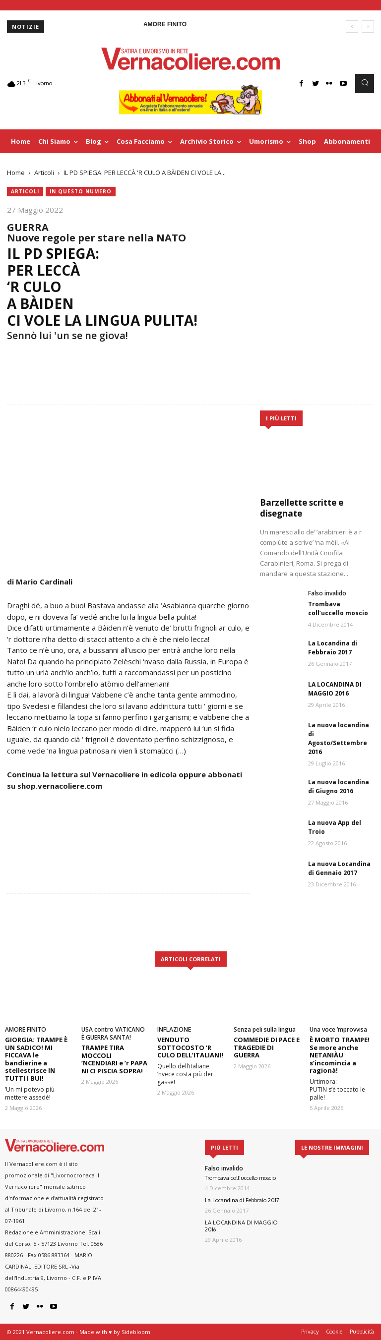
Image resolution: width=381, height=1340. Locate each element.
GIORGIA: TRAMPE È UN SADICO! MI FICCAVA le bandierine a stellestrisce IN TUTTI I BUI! (36, 1059)
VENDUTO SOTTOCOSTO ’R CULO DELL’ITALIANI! (190, 1047)
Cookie (334, 1331)
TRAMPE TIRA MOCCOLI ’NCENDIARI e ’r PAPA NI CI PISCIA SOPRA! (114, 1059)
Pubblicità (362, 1331)
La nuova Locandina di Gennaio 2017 (339, 868)
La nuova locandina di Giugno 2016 (338, 786)
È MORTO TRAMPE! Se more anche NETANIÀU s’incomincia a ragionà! (340, 1055)
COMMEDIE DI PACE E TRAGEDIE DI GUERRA (267, 1047)
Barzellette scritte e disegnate (301, 508)
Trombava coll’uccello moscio (338, 608)
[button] (364, 83)
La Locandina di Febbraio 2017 (332, 647)
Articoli (44, 172)
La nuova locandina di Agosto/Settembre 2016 (338, 738)
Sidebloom (136, 1332)
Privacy (309, 1331)
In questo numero (81, 191)
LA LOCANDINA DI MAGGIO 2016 (335, 689)
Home (16, 172)
